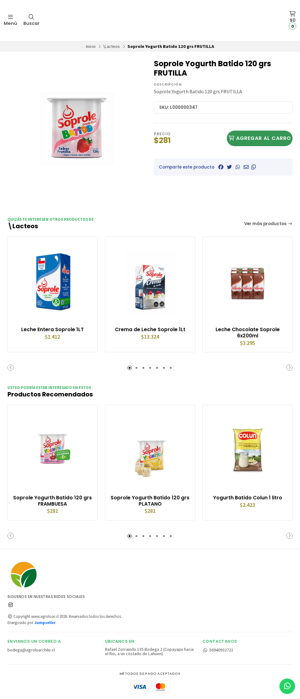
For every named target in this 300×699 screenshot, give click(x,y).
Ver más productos (268, 224)
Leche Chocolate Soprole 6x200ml (247, 332)
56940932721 (217, 649)
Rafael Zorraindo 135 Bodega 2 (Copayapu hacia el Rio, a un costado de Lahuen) (149, 651)
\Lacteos (111, 46)
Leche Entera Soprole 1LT (52, 329)
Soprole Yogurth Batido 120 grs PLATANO (150, 500)
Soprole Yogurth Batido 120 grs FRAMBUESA (52, 500)
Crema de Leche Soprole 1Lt (150, 329)
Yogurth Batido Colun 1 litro (247, 497)
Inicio (91, 46)
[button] (253, 166)
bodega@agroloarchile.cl (31, 649)
